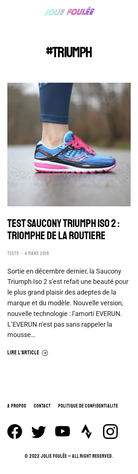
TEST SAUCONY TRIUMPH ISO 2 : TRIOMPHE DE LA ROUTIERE (63, 229)
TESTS (13, 254)
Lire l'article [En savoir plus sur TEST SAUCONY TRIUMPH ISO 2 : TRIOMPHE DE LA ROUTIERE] (27, 353)
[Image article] (69, 144)
